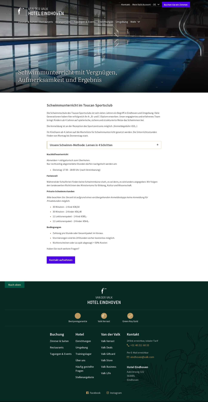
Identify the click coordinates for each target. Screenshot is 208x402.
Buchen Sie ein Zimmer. (176, 4)
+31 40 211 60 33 (138, 345)
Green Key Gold (130, 318)
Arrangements (63, 21)
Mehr (135, 21)
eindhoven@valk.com (140, 357)
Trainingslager (83, 354)
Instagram (114, 393)
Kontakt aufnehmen (61, 260)
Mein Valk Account (141, 4)
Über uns (80, 360)
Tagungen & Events (84, 21)
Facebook (93, 393)
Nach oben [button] (14, 284)
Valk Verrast (104, 318)
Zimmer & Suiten (27, 21)
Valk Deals (107, 347)
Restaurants (46, 21)
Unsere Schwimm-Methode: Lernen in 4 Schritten (104, 145)
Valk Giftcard (108, 354)
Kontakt (125, 4)
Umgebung (122, 21)
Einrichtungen (105, 21)
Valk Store (107, 360)
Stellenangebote (85, 377)
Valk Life (106, 373)
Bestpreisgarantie (77, 318)
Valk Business (108, 366)
